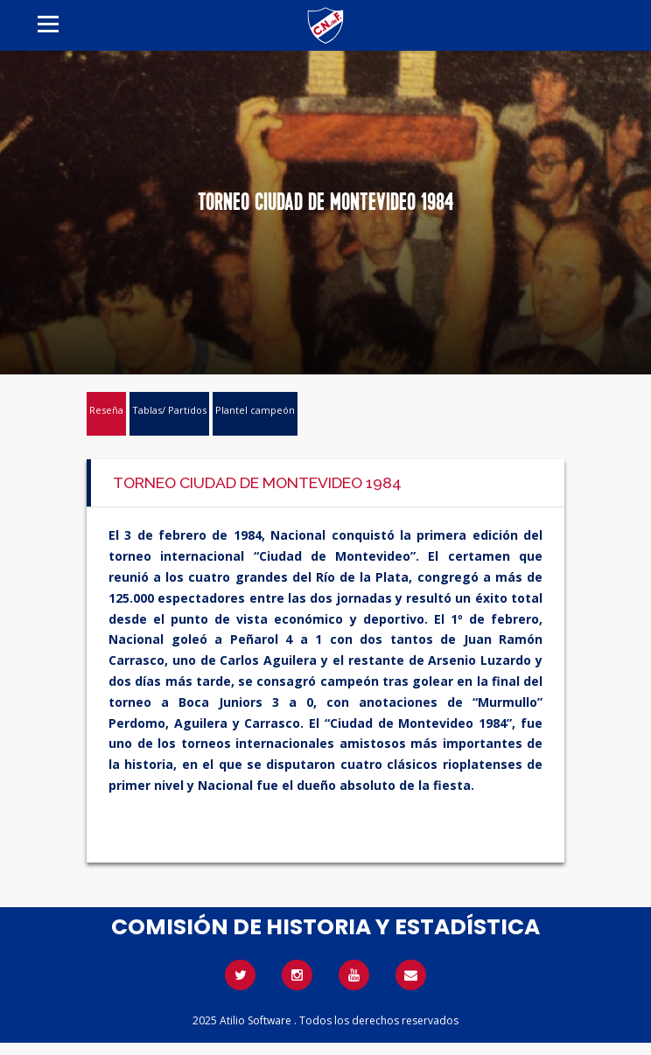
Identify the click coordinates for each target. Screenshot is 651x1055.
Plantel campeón (255, 409)
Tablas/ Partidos (169, 409)
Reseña (106, 409)
